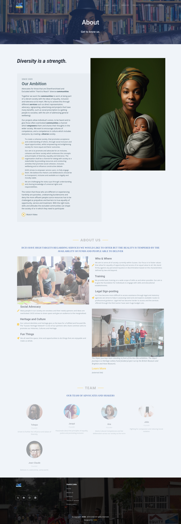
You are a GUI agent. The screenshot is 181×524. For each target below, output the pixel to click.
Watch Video (31, 217)
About (115, 5)
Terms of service (72, 500)
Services (125, 5)
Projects (137, 5)
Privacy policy (71, 504)
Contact (161, 5)
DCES (95, 520)
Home (106, 5)
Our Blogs (148, 5)
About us (69, 492)
